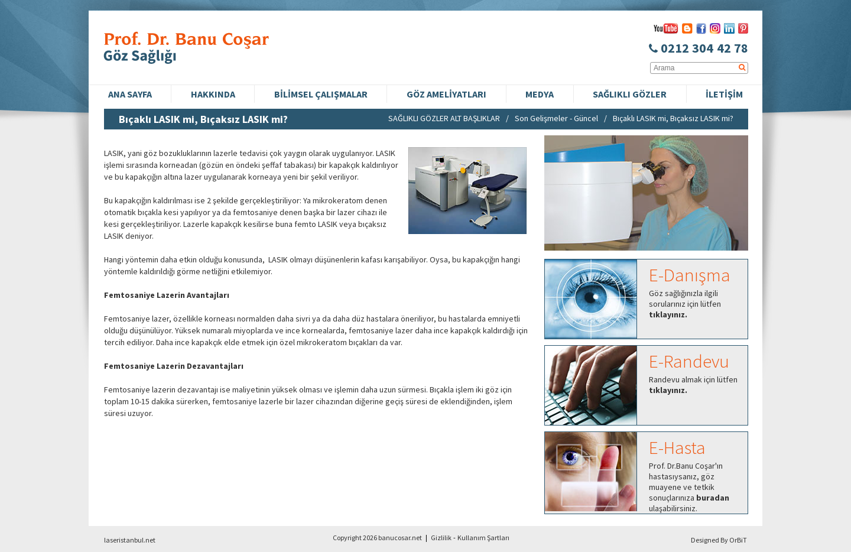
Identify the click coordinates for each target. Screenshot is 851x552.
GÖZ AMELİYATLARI (446, 94)
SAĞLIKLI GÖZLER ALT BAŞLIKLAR (444, 118)
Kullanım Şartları (483, 537)
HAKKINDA (213, 94)
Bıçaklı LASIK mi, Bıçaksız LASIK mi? (673, 118)
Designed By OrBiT (719, 539)
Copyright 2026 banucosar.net (377, 537)
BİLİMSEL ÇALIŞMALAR (321, 94)
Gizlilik (441, 537)
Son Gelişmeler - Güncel (556, 118)
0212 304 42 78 (698, 48)
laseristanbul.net (129, 539)
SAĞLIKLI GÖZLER (630, 94)
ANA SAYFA (130, 94)
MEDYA (539, 94)
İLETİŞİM (724, 94)
